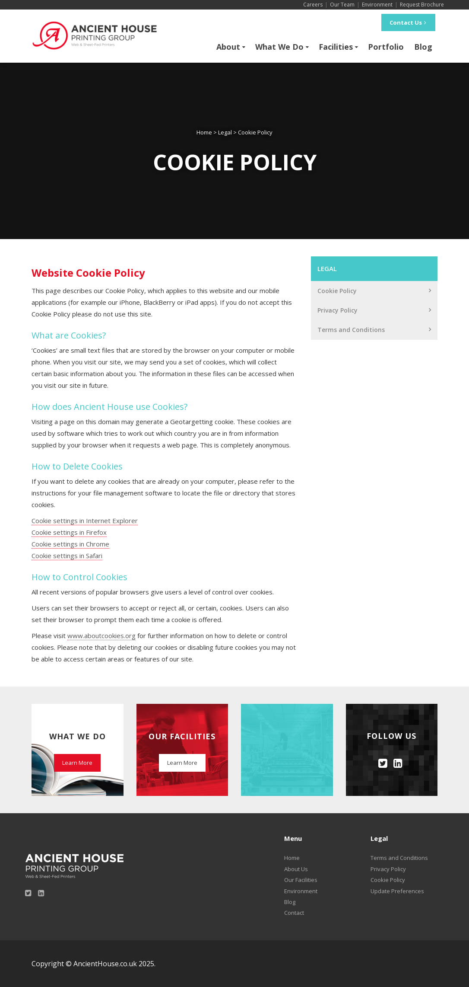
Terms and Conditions (351, 330)
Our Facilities (300, 880)
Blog (423, 47)
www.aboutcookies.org (101, 635)
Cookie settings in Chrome (70, 544)
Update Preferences (397, 891)
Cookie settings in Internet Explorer (85, 520)
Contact (294, 913)
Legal (327, 268)
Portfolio (386, 47)
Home (292, 858)
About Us (296, 869)
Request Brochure (422, 4)
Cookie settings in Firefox (69, 532)
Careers (313, 4)
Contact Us (408, 22)
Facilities (336, 47)
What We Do (279, 47)
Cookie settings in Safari (67, 555)
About (228, 47)
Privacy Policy (337, 310)
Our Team (342, 4)
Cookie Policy (337, 291)
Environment (377, 4)
